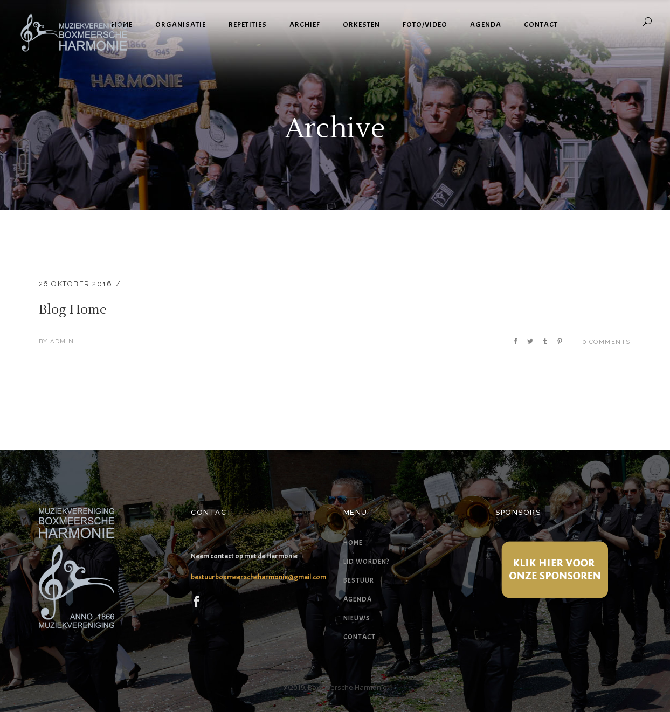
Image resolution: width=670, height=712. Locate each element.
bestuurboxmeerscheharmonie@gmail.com (258, 577)
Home (353, 542)
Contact (359, 637)
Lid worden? (366, 561)
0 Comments (607, 341)
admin (62, 341)
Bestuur (358, 580)
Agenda (357, 599)
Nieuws (356, 618)
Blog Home (73, 309)
